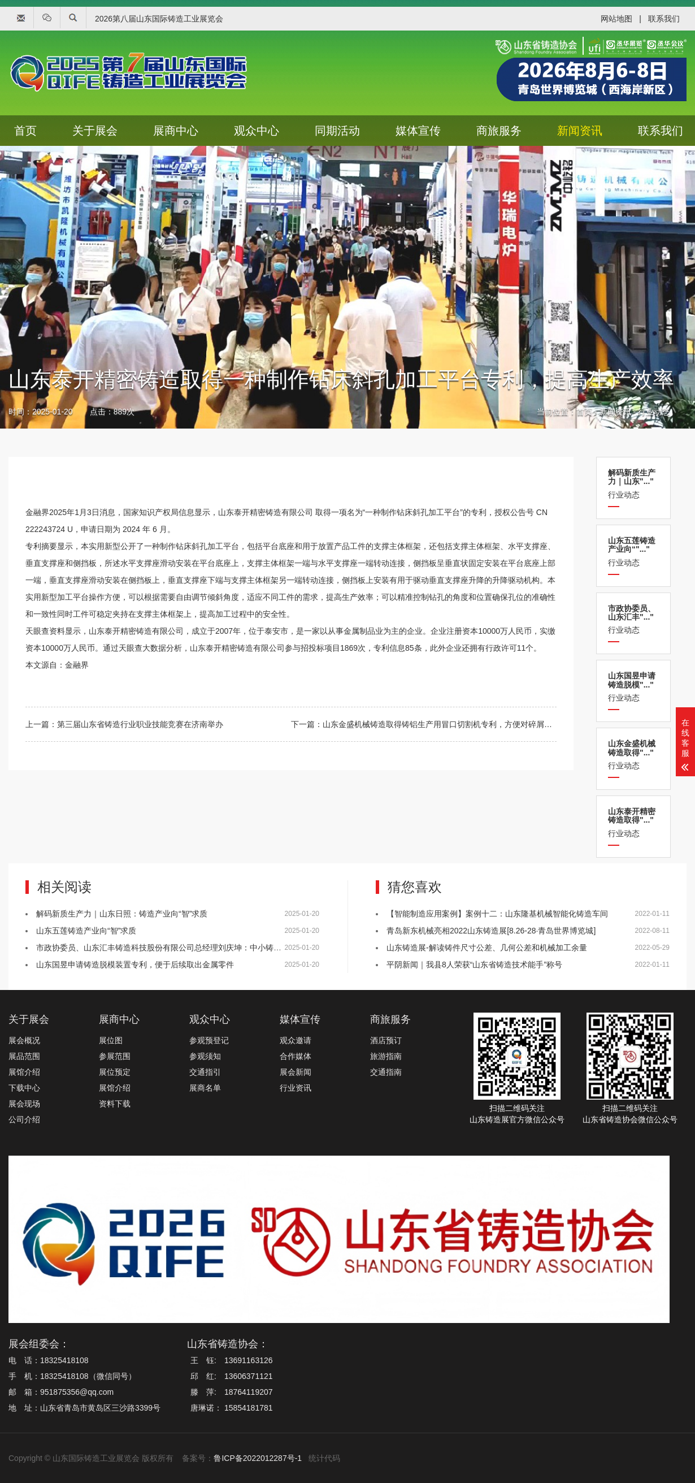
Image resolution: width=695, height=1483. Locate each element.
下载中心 (24, 1087)
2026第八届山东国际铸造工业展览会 (159, 18)
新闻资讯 (579, 130)
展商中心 (175, 130)
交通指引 (205, 1071)
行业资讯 (295, 1087)
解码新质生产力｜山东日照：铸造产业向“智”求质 (121, 913)
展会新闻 (295, 1071)
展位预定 (115, 1071)
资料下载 (115, 1103)
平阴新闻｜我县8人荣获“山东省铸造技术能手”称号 (474, 964)
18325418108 (64, 1360)
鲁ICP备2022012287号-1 (258, 1458)
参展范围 (115, 1056)
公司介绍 (24, 1119)
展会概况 (24, 1040)
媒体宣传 (418, 130)
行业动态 (654, 417)
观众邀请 (295, 1040)
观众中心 (256, 130)
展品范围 (24, 1056)
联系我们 (664, 18)
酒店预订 (386, 1040)
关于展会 (95, 130)
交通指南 (386, 1071)
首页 (25, 130)
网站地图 (616, 18)
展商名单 (205, 1087)
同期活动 (337, 130)
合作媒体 (295, 1056)
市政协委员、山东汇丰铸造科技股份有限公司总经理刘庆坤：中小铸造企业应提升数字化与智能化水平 (214, 947)
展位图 (111, 1040)
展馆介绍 (24, 1071)
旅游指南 (386, 1056)
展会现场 (24, 1103)
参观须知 (205, 1056)
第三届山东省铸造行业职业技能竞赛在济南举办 (140, 724)
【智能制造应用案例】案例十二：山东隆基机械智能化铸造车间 (497, 913)
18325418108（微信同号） (88, 1376)
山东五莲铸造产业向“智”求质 (86, 930)
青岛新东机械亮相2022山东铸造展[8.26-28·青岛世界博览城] (491, 930)
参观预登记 (209, 1040)
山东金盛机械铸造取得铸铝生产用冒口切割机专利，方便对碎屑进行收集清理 (457, 724)
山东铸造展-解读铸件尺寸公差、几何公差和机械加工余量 (486, 947)
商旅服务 (499, 130)
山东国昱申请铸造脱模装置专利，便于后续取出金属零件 (135, 964)
